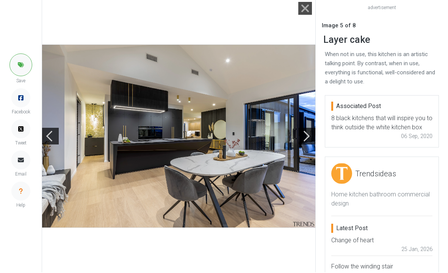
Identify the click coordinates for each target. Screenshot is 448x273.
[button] (20, 64)
